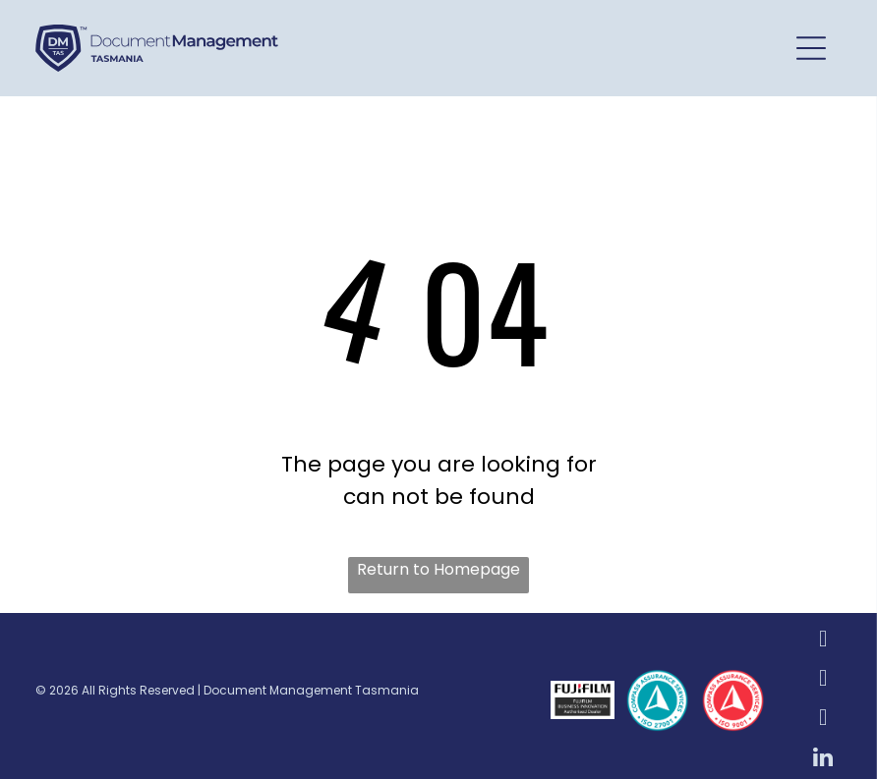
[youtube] (823, 720)
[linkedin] (823, 759)
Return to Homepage (438, 569)
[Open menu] (811, 48)
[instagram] (823, 680)
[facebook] (823, 641)
